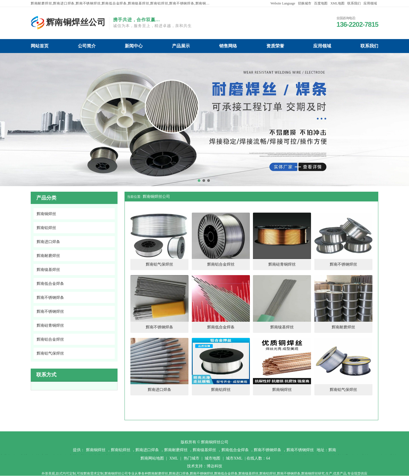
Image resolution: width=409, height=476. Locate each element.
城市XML (234, 458)
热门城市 (191, 458)
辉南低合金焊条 (235, 450)
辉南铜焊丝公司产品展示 (181, 46)
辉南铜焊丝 (96, 450)
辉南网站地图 (152, 458)
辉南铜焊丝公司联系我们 (369, 46)
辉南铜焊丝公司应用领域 (322, 46)
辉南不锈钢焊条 (267, 450)
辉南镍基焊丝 (204, 450)
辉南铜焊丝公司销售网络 (228, 46)
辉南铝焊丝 (120, 450)
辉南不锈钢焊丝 (300, 450)
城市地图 (212, 458)
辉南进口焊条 (147, 450)
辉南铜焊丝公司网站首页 (40, 46)
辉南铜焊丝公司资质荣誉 (275, 46)
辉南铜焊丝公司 (156, 196)
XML (173, 458)
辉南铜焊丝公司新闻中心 (134, 46)
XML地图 (337, 3)
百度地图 (320, 3)
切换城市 (304, 3)
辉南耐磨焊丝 (176, 450)
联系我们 (354, 3)
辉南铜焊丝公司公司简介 (87, 46)
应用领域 (370, 3)
